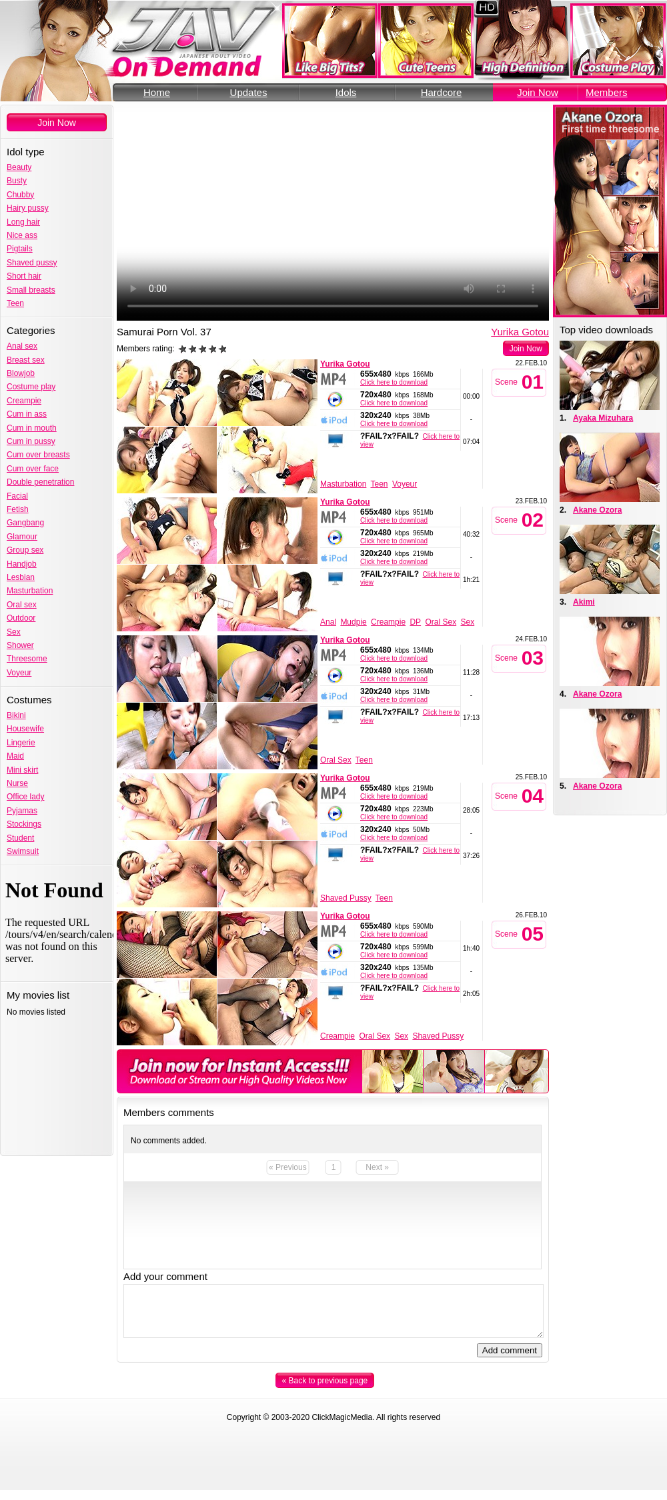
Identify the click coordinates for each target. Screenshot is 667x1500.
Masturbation (30, 590)
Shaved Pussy (346, 898)
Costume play (31, 386)
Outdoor (21, 618)
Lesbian (21, 577)
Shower (20, 645)
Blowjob (21, 373)
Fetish (18, 509)
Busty (17, 180)
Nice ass (22, 235)
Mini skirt (22, 770)
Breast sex (26, 360)
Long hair (23, 222)
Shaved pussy (32, 262)
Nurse (17, 783)
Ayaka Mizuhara (603, 418)
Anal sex (22, 346)
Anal (328, 622)
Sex (14, 632)
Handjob (22, 564)
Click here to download (394, 382)
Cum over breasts (38, 454)
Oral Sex (440, 622)
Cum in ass (27, 414)
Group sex (25, 550)
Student (20, 838)
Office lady (25, 796)
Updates (248, 92)
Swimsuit (23, 851)
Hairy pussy (28, 208)
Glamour (22, 536)
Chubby (20, 194)
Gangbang (25, 522)
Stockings (24, 824)
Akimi (584, 602)
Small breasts (31, 290)
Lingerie (21, 742)
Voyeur (19, 672)
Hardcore (441, 92)
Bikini (16, 715)
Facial (17, 496)
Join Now (537, 92)
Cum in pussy (31, 441)
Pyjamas (22, 810)
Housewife (25, 728)
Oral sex (22, 604)
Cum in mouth (32, 428)
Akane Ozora (597, 510)
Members (607, 92)
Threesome (27, 658)
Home (156, 92)
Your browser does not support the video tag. (333, 213)
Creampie (24, 400)
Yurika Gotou (520, 331)
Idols (346, 92)
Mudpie (353, 622)
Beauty (19, 167)
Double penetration (40, 482)
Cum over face (33, 468)
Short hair (24, 276)
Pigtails (20, 248)
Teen (15, 303)
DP (415, 622)
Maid (15, 756)
